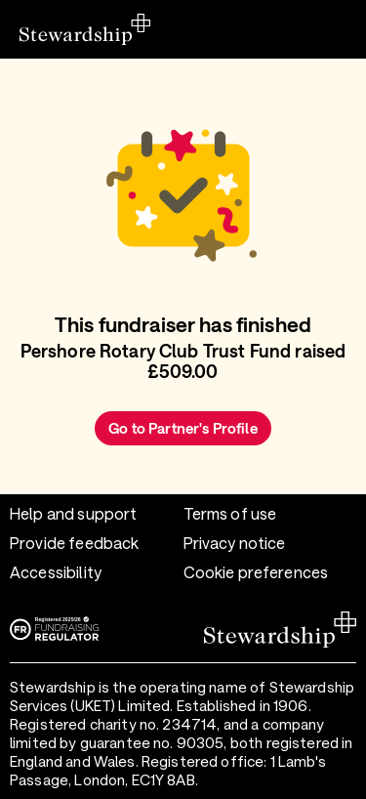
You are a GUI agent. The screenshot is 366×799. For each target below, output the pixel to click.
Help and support (73, 513)
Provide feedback (74, 542)
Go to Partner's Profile (182, 428)
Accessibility (56, 572)
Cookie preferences (256, 572)
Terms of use (230, 513)
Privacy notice (234, 542)
